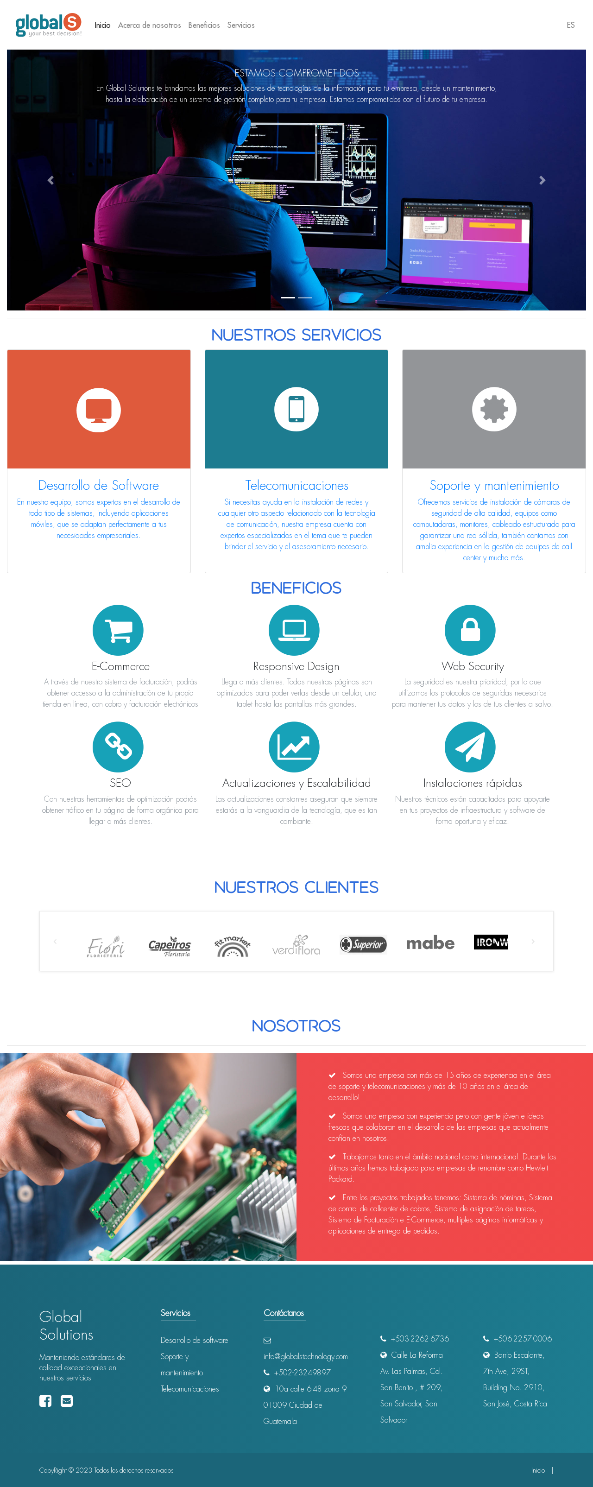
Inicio (104, 24)
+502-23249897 (297, 1373)
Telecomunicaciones (190, 1389)
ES (571, 25)
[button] (50, 180)
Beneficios (204, 25)
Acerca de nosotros (149, 25)
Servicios (241, 25)
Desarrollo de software (194, 1340)
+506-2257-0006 (517, 1339)
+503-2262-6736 (414, 1339)
